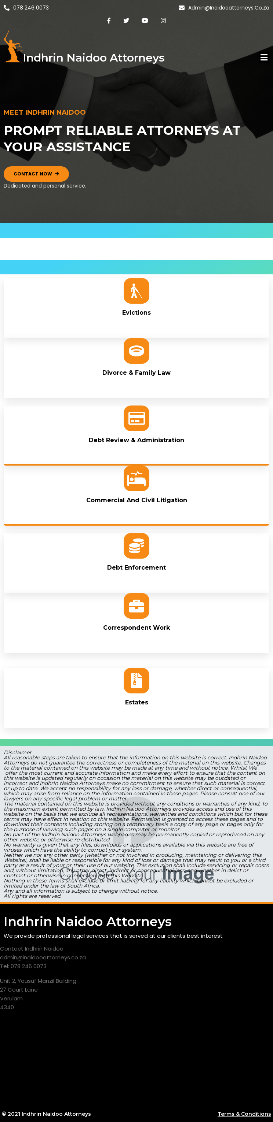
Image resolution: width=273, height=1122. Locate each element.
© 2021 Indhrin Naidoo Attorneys (46, 1114)
